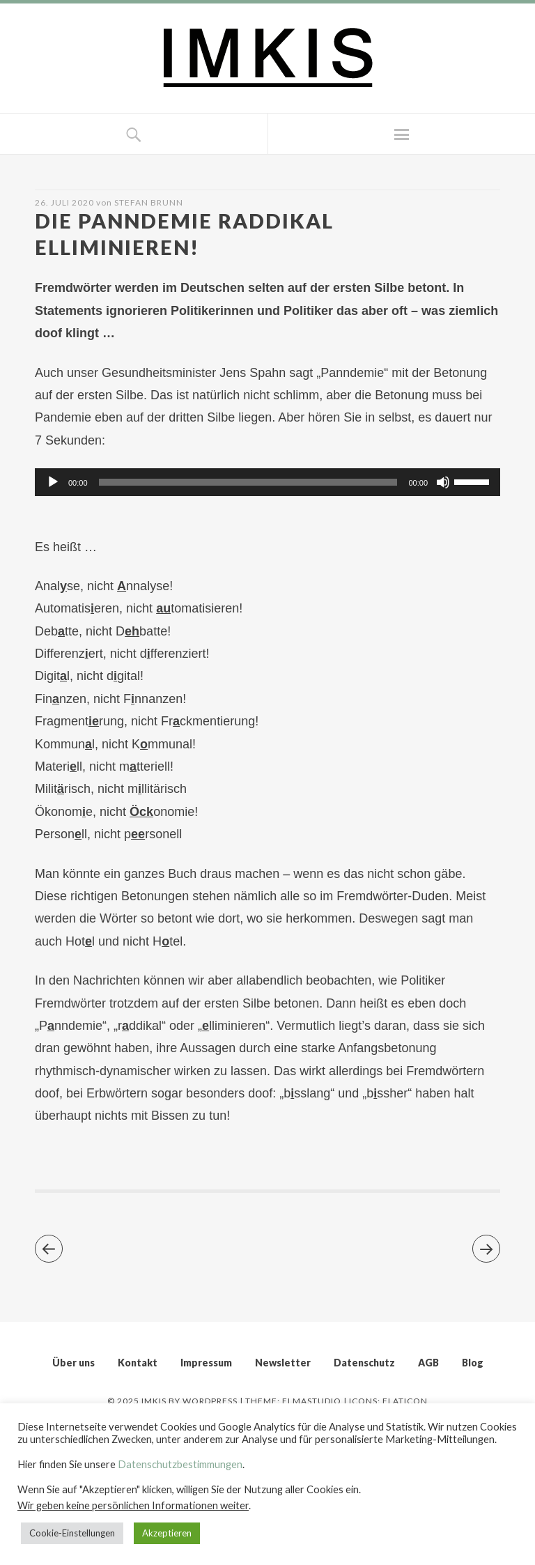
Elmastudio (311, 1401)
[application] (267, 482)
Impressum (206, 1363)
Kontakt (137, 1363)
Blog (472, 1363)
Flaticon (405, 1401)
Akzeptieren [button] (167, 1533)
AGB (428, 1363)
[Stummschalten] (443, 482)
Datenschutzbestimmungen (180, 1464)
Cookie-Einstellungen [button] (72, 1533)
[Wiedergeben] (53, 482)
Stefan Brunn (148, 202)
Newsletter (283, 1363)
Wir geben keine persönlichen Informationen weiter (133, 1505)
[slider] (248, 482)
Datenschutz (364, 1363)
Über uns (73, 1363)
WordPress (210, 1401)
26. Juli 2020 (64, 202)
